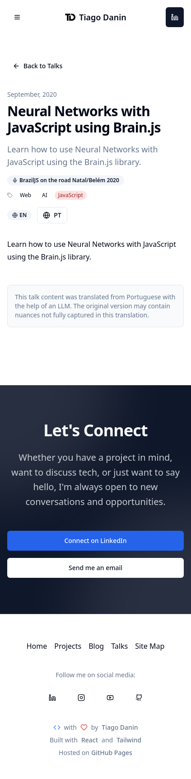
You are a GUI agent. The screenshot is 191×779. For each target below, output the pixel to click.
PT (52, 215)
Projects (67, 646)
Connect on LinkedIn (95, 540)
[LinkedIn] (175, 17)
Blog (96, 646)
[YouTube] (110, 697)
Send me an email (95, 567)
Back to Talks (37, 65)
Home (37, 646)
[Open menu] (17, 17)
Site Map (149, 646)
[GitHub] (139, 697)
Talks (119, 646)
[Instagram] (81, 697)
